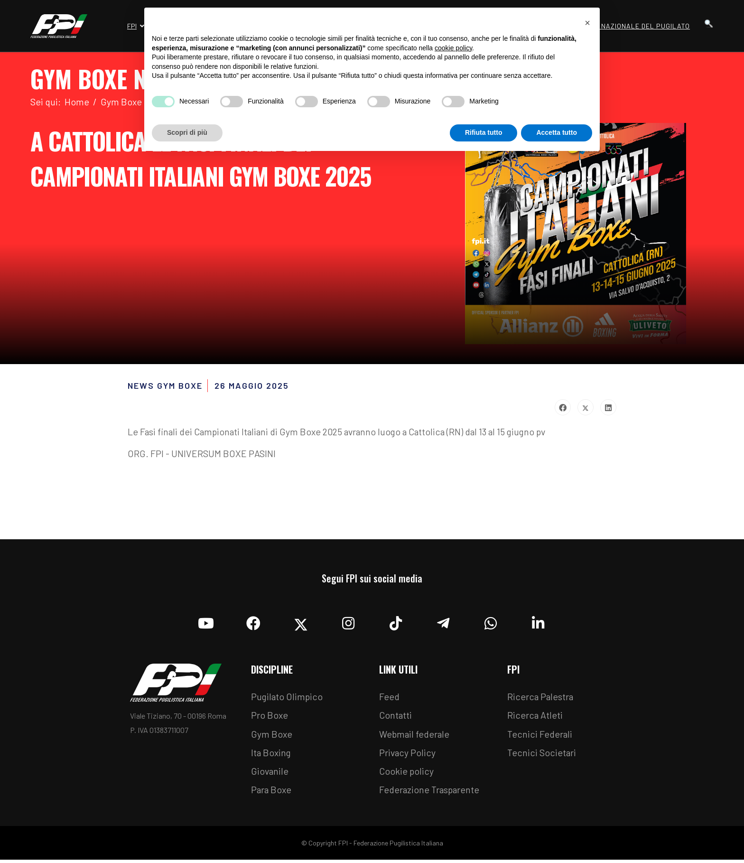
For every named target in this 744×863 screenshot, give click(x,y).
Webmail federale (415, 736)
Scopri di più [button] (187, 132)
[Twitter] (301, 622)
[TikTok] (395, 622)
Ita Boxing (272, 755)
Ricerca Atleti (535, 717)
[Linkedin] (538, 622)
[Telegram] (443, 622)
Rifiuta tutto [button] (483, 132)
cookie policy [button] (453, 48)
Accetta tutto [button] (556, 132)
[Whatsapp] (490, 622)
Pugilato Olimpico (288, 698)
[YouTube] (206, 622)
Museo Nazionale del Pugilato (633, 26)
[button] (587, 22)
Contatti (395, 717)
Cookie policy (406, 774)
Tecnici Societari (542, 755)
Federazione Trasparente (431, 793)
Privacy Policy (408, 755)
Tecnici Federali (540, 736)
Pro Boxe (269, 717)
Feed (389, 698)
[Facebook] (253, 622)
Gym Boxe (272, 736)
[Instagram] (348, 622)
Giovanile (270, 774)
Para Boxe (272, 793)
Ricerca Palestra (541, 698)
